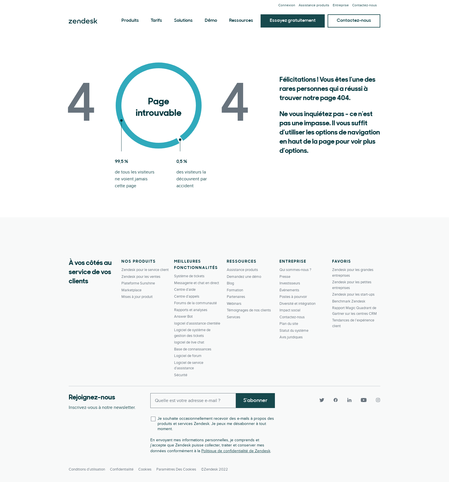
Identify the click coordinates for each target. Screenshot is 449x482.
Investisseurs (289, 283)
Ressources (241, 20)
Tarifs (156, 20)
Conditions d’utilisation (87, 469)
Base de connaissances (192, 349)
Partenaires (236, 296)
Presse (284, 276)
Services (233, 317)
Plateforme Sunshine (138, 283)
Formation (235, 290)
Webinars (234, 303)
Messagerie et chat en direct (196, 283)
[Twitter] (322, 400)
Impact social (289, 310)
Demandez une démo (244, 276)
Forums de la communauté (195, 303)
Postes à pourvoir (293, 296)
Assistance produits (314, 5)
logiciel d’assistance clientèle (197, 323)
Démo (211, 20)
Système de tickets (189, 276)
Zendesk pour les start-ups (353, 294)
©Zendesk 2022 (214, 469)
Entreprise (341, 5)
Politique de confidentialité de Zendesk (235, 450)
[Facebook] (335, 400)
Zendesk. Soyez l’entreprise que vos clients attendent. (83, 21)
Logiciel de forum (188, 356)
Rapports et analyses (190, 310)
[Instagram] (375, 400)
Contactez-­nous (364, 5)
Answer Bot (183, 316)
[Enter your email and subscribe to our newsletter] (193, 400)
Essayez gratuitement (293, 20)
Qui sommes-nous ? (295, 270)
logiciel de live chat (189, 342)
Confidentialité (121, 469)
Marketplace (131, 290)
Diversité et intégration (297, 303)
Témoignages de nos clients (249, 310)
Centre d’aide (185, 289)
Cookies (144, 469)
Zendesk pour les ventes (140, 276)
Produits (130, 20)
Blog (230, 283)
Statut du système (293, 330)
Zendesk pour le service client (145, 270)
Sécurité (180, 375)
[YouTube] (363, 400)
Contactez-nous (354, 20)
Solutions (183, 20)
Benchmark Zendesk (348, 301)
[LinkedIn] (349, 400)
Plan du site (288, 323)
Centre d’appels (186, 296)
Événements (289, 290)
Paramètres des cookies (176, 469)
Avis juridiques (291, 337)
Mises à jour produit (137, 296)
